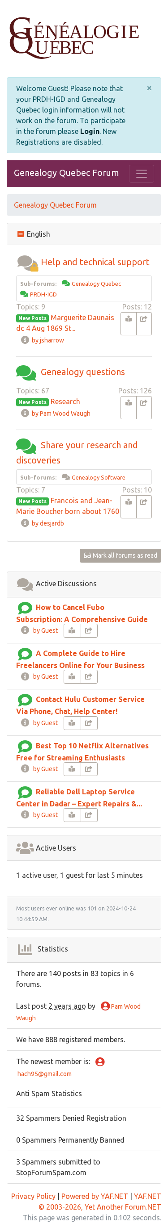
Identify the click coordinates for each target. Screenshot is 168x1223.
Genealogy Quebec (96, 283)
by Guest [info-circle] (39, 630)
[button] (27, 262)
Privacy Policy (33, 1196)
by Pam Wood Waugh (55, 413)
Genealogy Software (98, 477)
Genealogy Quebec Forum (66, 172)
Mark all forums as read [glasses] (121, 555)
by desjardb (42, 523)
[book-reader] (129, 323)
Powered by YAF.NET (94, 1196)
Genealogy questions (83, 372)
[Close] (149, 88)
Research (65, 401)
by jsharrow (42, 340)
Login (89, 131)
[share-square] (144, 323)
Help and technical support (95, 262)
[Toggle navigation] (141, 174)
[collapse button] (21, 234)
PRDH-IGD (43, 294)
